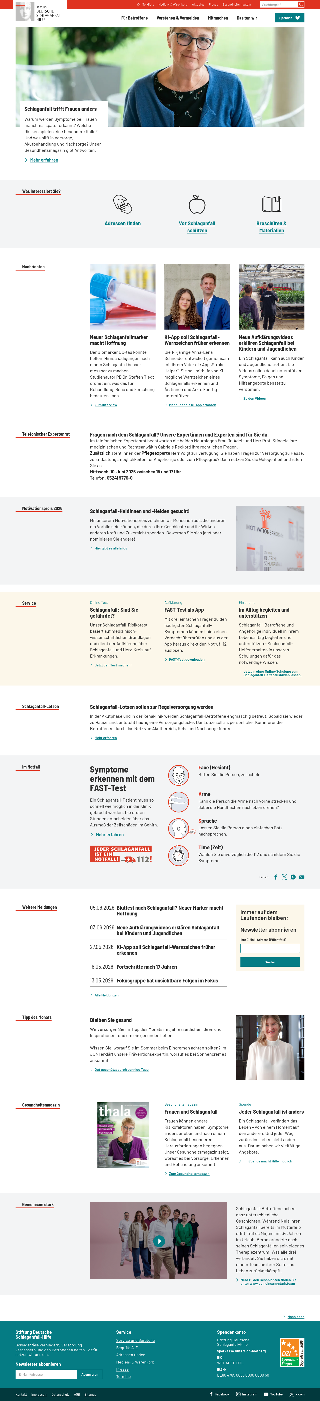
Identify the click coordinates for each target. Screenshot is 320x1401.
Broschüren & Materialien (271, 226)
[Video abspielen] (158, 1240)
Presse (122, 1369)
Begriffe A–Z (127, 1347)
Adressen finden (123, 223)
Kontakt (21, 1394)
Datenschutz (61, 1394)
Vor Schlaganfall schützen (197, 226)
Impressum (39, 1394)
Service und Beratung (135, 1340)
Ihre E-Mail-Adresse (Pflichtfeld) (263, 939)
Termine (123, 1376)
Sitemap (90, 1394)
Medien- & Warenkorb (135, 1362)
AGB (77, 1394)
